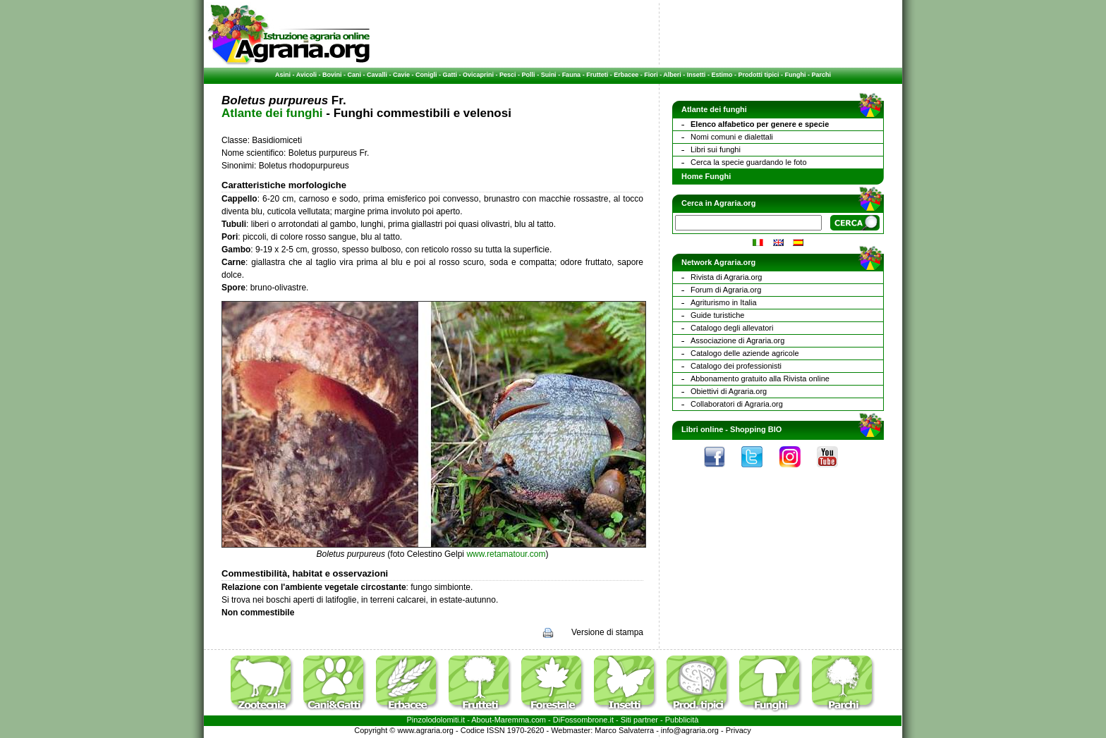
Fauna (571, 74)
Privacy (738, 730)
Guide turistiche (717, 315)
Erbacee (626, 74)
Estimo (721, 74)
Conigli (426, 74)
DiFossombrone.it (583, 719)
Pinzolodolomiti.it (436, 719)
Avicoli (306, 74)
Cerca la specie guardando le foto (749, 162)
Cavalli (377, 74)
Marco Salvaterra (624, 730)
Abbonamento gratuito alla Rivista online (760, 378)
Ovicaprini (478, 74)
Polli (528, 74)
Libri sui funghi (716, 149)
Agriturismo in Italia (724, 302)
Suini (549, 74)
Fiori (651, 74)
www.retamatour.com (505, 554)
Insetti (696, 74)
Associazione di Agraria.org (737, 340)
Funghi (795, 74)
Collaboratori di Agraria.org (737, 404)
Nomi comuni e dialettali (732, 137)
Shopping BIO (756, 429)
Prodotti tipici (758, 74)
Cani (354, 74)
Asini (283, 74)
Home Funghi (706, 176)
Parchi (821, 74)
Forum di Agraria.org (726, 289)
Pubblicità (682, 719)
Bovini (332, 74)
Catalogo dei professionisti (736, 366)
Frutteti (597, 74)
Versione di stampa (607, 632)
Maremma (512, 719)
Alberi (672, 74)
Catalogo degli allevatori (732, 328)
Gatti (450, 74)
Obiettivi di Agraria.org (729, 391)
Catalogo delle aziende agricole (745, 353)
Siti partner (639, 719)
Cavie (401, 74)
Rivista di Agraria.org (726, 277)
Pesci (507, 74)
